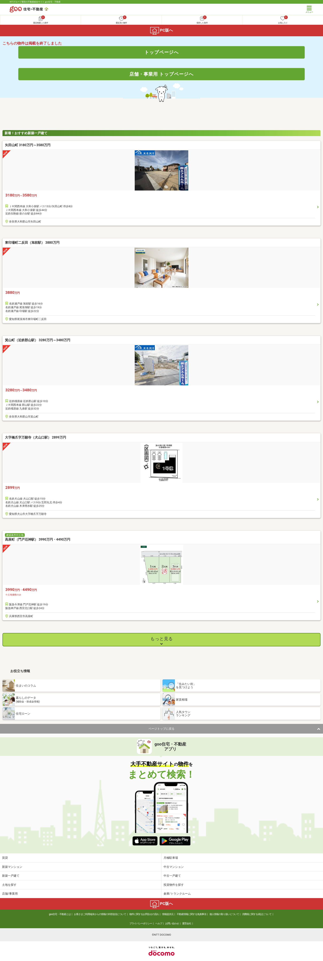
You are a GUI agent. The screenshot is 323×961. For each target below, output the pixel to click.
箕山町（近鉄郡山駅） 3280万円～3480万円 (37, 340)
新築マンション (12, 866)
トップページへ (161, 52)
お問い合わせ (172, 923)
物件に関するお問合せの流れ (144, 914)
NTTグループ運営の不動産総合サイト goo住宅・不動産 (35, 2)
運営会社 (186, 923)
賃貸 (5, 857)
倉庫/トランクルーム (177, 893)
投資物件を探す (174, 884)
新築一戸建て (10, 875)
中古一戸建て (172, 875)
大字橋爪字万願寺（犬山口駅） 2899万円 (35, 437)
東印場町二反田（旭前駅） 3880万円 (32, 243)
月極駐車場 (171, 857)
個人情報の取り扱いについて (224, 914)
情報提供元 (167, 914)
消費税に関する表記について (257, 914)
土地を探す (9, 884)
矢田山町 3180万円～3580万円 (27, 145)
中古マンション (174, 866)
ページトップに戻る (161, 728)
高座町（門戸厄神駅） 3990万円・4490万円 (37, 539)
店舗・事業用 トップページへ (161, 74)
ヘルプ (158, 923)
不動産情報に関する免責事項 (191, 914)
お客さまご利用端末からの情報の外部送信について (100, 914)
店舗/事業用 (10, 893)
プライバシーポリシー (140, 923)
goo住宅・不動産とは (60, 914)
